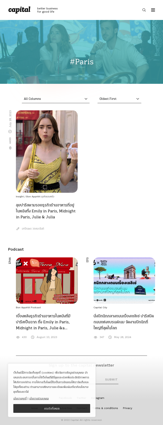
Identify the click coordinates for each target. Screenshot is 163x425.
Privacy (127, 408)
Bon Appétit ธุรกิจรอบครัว (40, 196)
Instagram (97, 397)
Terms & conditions (105, 408)
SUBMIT (111, 379)
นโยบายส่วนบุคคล (39, 398)
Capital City (100, 307)
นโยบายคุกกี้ (20, 398)
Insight (20, 196)
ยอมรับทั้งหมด (52, 408)
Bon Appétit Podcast (28, 307)
